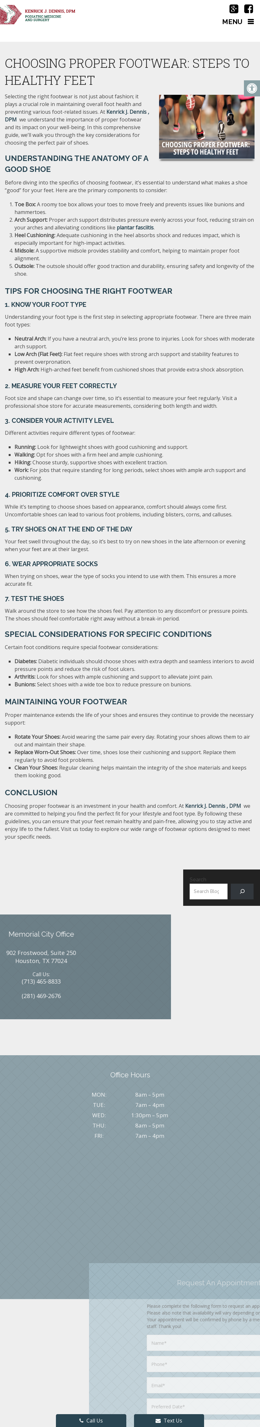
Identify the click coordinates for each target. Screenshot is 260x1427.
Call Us (91, 1420)
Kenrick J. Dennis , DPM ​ (213, 805)
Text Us (169, 1420)
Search (198, 880)
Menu (232, 22)
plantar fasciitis (135, 227)
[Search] (242, 891)
